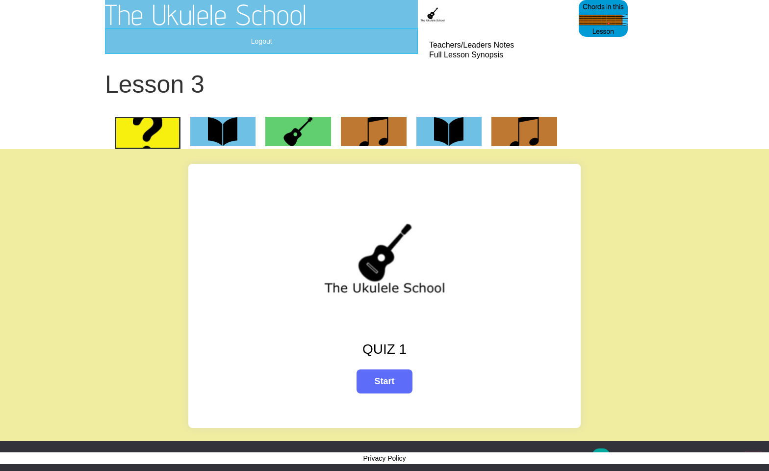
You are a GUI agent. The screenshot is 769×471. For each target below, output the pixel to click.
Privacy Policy (384, 458)
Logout (261, 41)
